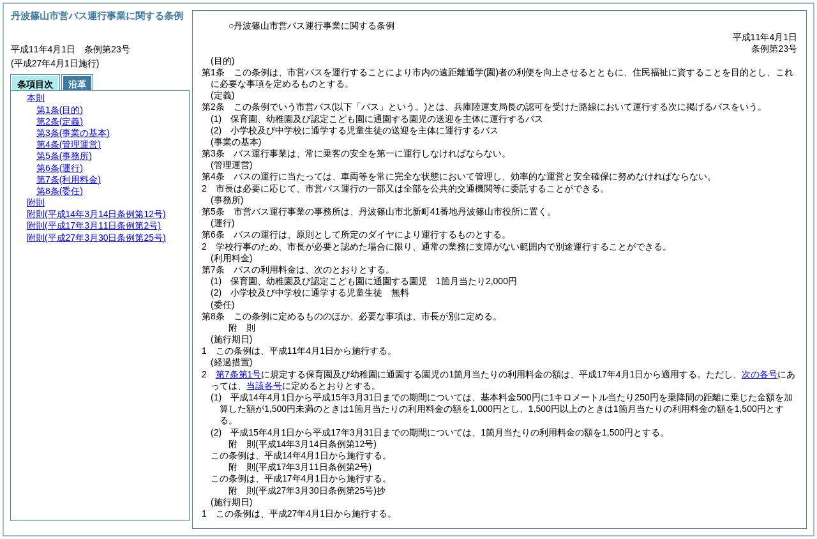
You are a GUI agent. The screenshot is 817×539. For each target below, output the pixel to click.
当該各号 (264, 386)
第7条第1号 (239, 374)
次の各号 (759, 374)
